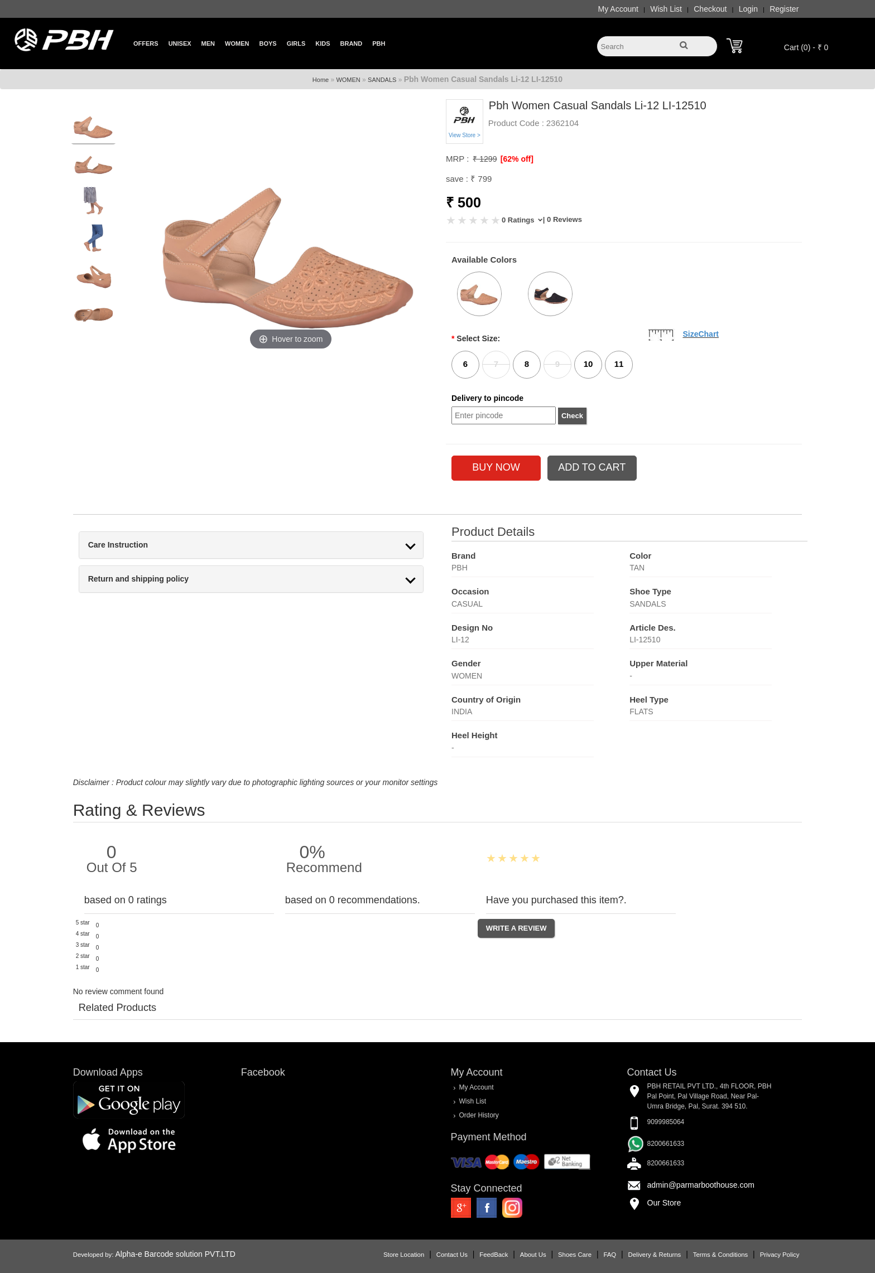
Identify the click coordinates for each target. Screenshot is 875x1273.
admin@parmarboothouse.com (693, 1184)
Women (237, 43)
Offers (145, 43)
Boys (267, 43)
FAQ (595, 1253)
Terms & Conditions (706, 1253)
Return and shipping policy (153, 579)
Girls (296, 43)
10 (588, 364)
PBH (378, 43)
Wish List (651, 8)
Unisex (180, 43)
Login (733, 8)
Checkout (695, 8)
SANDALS (382, 79)
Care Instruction (132, 545)
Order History (478, 1115)
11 (619, 364)
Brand (351, 43)
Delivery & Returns (639, 1253)
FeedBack (479, 1253)
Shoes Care (560, 1253)
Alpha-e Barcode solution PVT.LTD (190, 1252)
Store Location (389, 1253)
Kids (322, 43)
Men (208, 43)
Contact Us (437, 1253)
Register (769, 8)
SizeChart (700, 334)
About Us (519, 1253)
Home (320, 79)
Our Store (657, 1202)
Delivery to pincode (487, 398)
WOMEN (348, 79)
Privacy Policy (765, 1253)
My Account (603, 8)
